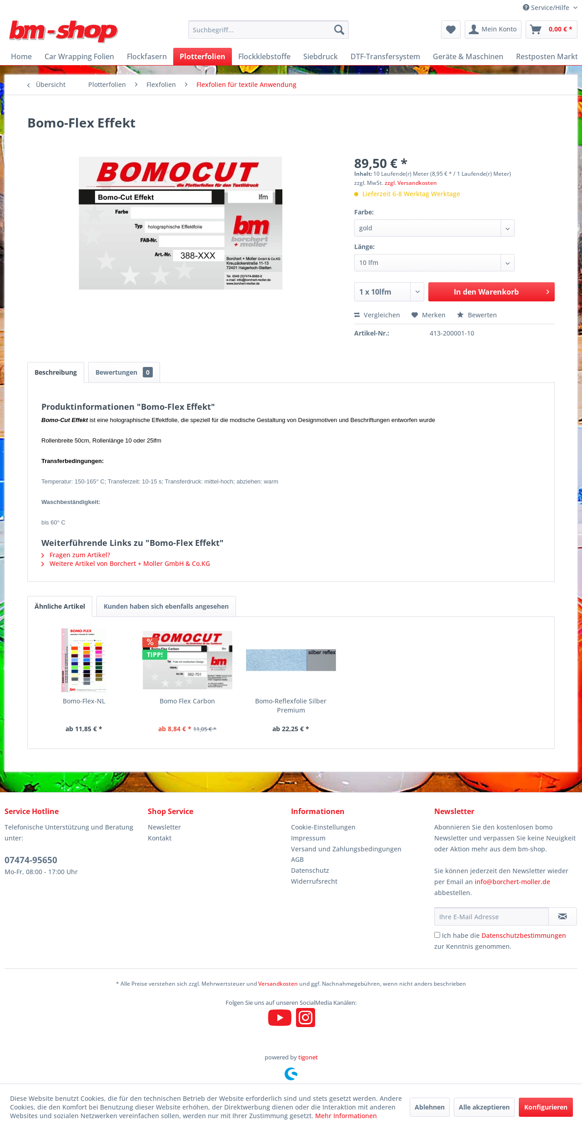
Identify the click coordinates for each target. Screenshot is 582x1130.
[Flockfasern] (146, 56)
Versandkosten (278, 983)
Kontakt (159, 838)
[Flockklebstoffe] (264, 56)
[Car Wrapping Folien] (79, 56)
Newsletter (164, 827)
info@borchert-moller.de (512, 881)
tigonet (308, 1057)
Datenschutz (310, 870)
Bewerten (477, 314)
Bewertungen (124, 372)
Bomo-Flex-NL (84, 701)
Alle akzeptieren (484, 1107)
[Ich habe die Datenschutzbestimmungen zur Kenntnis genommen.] (437, 935)
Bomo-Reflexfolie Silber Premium (290, 705)
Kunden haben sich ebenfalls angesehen (166, 606)
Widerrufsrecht (314, 881)
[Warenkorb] (551, 29)
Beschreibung (56, 372)
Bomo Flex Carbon (187, 701)
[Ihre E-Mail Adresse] (491, 916)
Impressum (308, 838)
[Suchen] (339, 29)
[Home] (21, 56)
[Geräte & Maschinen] (468, 56)
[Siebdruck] (320, 56)
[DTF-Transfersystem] (385, 56)
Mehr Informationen (346, 1115)
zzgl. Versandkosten (411, 183)
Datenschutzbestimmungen (524, 935)
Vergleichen (377, 314)
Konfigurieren (545, 1107)
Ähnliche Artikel (60, 606)
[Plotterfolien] (202, 56)
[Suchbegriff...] (268, 29)
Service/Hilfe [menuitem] (547, 7)
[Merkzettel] (451, 29)
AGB (297, 859)
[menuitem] (268, 29)
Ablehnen (430, 1107)
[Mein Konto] (493, 29)
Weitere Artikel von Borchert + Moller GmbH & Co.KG (125, 563)
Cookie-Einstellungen (323, 827)
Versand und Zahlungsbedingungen (346, 849)
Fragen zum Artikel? (75, 554)
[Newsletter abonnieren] (562, 916)
